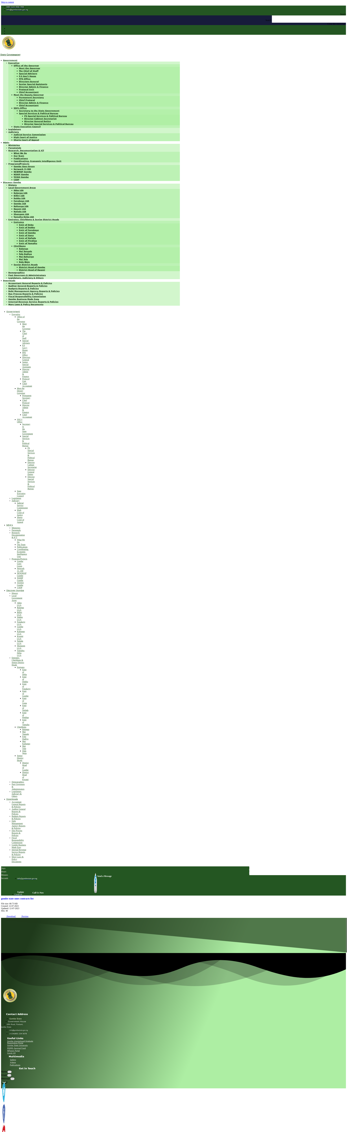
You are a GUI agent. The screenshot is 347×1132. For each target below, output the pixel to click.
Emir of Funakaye (29, 230)
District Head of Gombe (32, 267)
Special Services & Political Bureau (38, 113)
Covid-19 (11, 1053)
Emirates (19, 222)
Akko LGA (18, 190)
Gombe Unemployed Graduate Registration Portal (20, 1042)
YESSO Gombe (21, 177)
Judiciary (13, 132)
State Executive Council (27, 126)
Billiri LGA (19, 195)
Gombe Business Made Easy (23, 299)
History (12, 185)
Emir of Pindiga (28, 240)
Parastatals (14, 147)
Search (268, 20)
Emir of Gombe (27, 232)
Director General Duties (37, 121)
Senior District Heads (26, 264)
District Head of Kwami (32, 270)
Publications (21, 158)
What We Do (20, 153)
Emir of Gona (26, 235)
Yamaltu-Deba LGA (24, 216)
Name (4, 1071)
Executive (13, 63)
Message (5, 1078)
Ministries (14, 145)
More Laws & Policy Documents (25, 304)
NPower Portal (13, 1050)
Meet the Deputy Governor (29, 94)
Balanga (23, 248)
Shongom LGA (21, 214)
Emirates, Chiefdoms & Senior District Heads (33, 219)
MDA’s (6, 142)
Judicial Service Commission (30, 134)
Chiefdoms (20, 246)
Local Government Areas (22, 187)
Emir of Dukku (27, 227)
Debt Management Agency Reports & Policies (34, 291)
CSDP (16, 179)
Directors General (29, 81)
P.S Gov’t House (27, 76)
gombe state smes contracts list (17, 898)
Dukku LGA (19, 198)
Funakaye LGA (21, 201)
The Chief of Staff (28, 71)
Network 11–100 (22, 169)
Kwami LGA (20, 209)
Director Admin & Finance (33, 86)
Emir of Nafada (27, 238)
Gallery (13, 1059)
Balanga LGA (20, 193)
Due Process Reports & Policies (25, 293)
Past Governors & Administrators (27, 275)
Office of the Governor (26, 65)
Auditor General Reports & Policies (27, 285)
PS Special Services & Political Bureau (45, 116)
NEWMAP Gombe (23, 171)
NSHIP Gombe (21, 174)
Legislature (14, 129)
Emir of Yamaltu (28, 243)
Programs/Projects (18, 163)
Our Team (19, 155)
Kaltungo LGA (21, 206)
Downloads (9, 280)
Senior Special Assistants (33, 84)
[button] (173, 14)
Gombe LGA (20, 203)
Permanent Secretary (31, 97)
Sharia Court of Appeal (26, 140)
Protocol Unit (26, 89)
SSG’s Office (20, 108)
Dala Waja (24, 262)
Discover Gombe (12, 182)
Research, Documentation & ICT (26, 150)
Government (10, 60)
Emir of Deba (26, 224)
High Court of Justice (25, 137)
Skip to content (7, 2)
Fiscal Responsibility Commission (27, 296)
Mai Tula (23, 259)
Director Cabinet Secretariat (40, 118)
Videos (13, 1062)
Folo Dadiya (25, 254)
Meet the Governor (29, 68)
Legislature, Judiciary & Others (25, 277)
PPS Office (25, 78)
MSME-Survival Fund (16, 1048)
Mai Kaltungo (26, 256)
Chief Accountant (29, 92)
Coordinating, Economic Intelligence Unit (37, 161)
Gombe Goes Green (24, 166)
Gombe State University (17, 1045)
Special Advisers (28, 73)
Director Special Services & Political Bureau (48, 124)
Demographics (16, 272)
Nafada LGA (20, 211)
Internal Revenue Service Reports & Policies (33, 301)
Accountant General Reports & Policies (30, 283)
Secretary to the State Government (39, 110)
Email (4, 1075)
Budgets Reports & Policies (23, 288)
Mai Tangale (25, 251)
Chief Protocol (27, 100)
